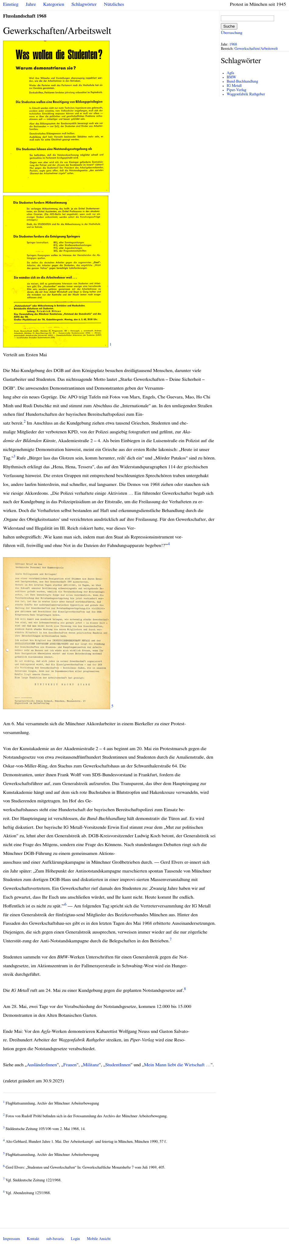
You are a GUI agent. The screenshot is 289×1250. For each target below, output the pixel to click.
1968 (233, 44)
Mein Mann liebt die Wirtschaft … (177, 1064)
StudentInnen (118, 1064)
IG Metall (234, 86)
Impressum (11, 1239)
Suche (229, 26)
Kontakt (33, 1239)
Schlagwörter (83, 4)
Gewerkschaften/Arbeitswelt (256, 49)
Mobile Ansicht (99, 1239)
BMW (231, 77)
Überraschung (231, 33)
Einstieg (11, 4)
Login (75, 1239)
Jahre (31, 4)
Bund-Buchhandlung (242, 82)
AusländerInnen (42, 1064)
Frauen (70, 1064)
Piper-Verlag (236, 90)
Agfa (230, 73)
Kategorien (53, 4)
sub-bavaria (55, 1239)
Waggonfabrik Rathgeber (246, 94)
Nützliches (114, 4)
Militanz (91, 1064)
